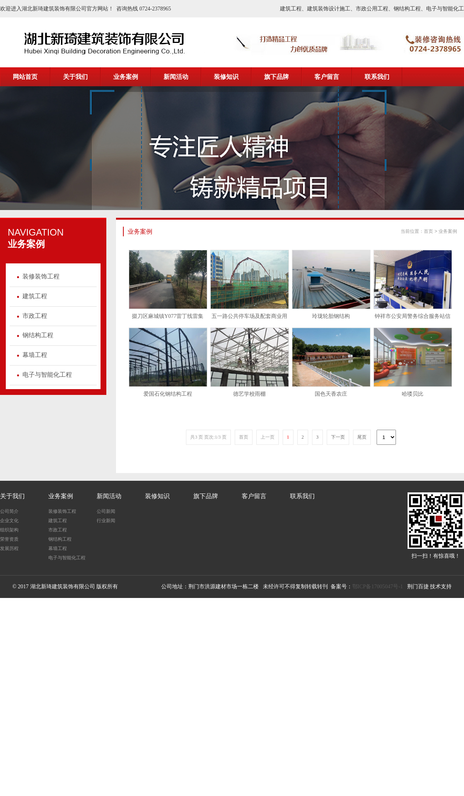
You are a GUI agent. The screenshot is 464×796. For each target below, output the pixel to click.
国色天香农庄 (331, 394)
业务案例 (447, 231)
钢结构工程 (33, 335)
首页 (428, 231)
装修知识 (157, 496)
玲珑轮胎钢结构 (331, 316)
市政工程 (30, 316)
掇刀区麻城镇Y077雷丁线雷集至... (167, 318)
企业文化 (9, 520)
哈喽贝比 (412, 394)
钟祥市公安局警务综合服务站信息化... (412, 318)
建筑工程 (30, 296)
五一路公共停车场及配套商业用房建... (249, 318)
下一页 (338, 437)
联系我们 (302, 496)
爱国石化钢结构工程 (167, 394)
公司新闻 (106, 511)
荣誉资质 (9, 539)
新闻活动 (109, 496)
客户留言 (254, 496)
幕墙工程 (30, 355)
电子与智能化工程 (43, 374)
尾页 (362, 437)
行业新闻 (106, 520)
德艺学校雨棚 (249, 394)
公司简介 (9, 511)
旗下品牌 (205, 496)
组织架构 (9, 530)
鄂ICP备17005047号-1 (377, 586)
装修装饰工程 (37, 276)
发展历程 (9, 548)
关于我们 (12, 496)
